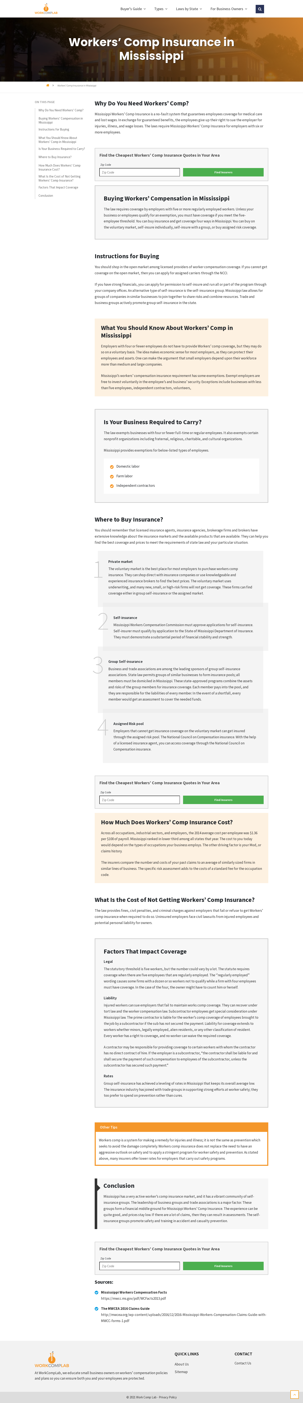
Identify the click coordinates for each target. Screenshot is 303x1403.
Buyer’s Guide (131, 8)
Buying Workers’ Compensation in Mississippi (61, 120)
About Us (182, 1364)
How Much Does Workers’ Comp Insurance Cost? (60, 167)
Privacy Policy (168, 1397)
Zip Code (105, 165)
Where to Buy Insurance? (55, 157)
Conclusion (46, 196)
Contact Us (243, 1363)
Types (158, 8)
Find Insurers (223, 172)
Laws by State (187, 8)
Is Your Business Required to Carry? (62, 149)
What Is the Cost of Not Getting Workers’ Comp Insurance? (60, 178)
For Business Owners (226, 8)
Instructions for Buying (54, 129)
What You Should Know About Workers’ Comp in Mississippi (58, 140)
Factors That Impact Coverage (58, 187)
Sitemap (181, 1371)
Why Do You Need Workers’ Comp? (61, 110)
